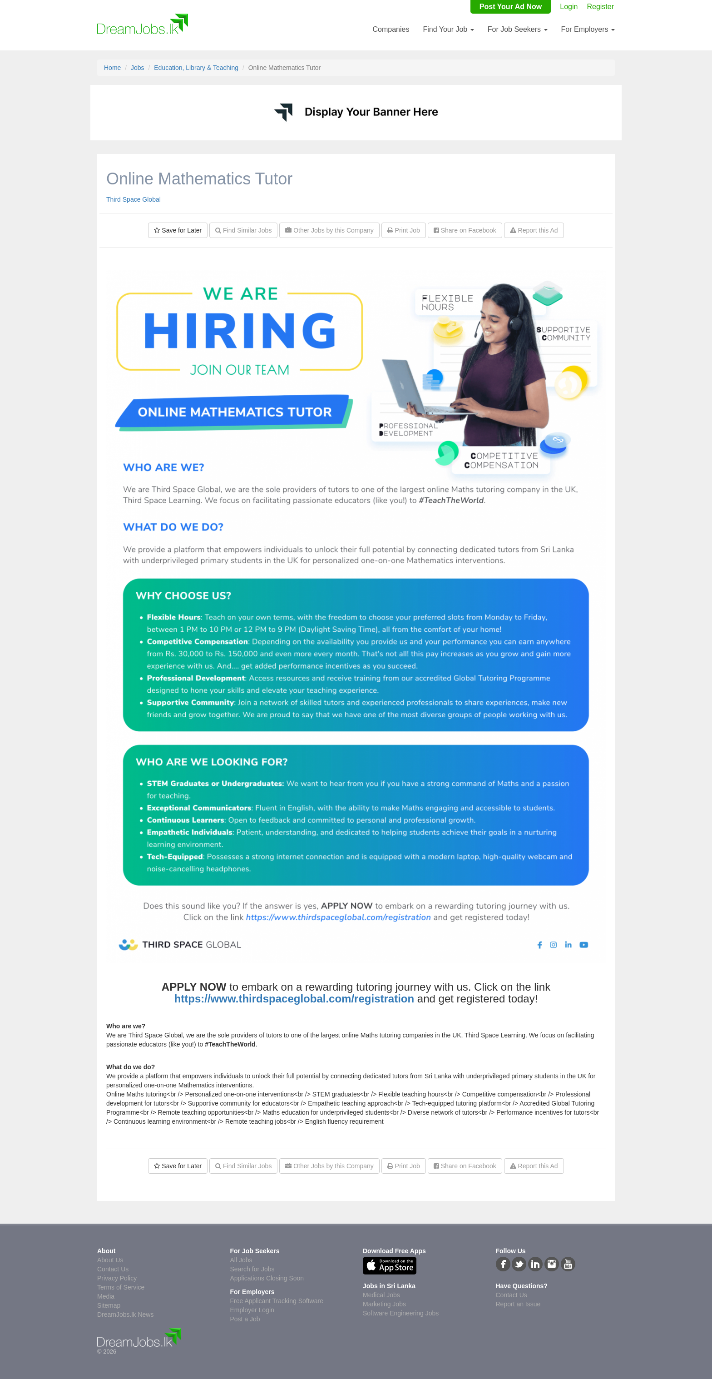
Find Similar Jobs (243, 230)
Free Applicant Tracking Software (276, 1301)
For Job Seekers (518, 29)
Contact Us (113, 1269)
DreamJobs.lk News (125, 1314)
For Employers (588, 29)
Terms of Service (120, 1287)
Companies (390, 29)
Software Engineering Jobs (401, 1313)
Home (112, 67)
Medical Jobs (381, 1295)
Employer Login (252, 1310)
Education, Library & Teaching (196, 67)
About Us (110, 1260)
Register (600, 6)
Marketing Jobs (384, 1304)
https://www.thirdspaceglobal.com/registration (294, 998)
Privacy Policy (117, 1278)
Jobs (137, 67)
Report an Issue (518, 1304)
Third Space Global (133, 199)
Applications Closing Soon (267, 1278)
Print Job (403, 230)
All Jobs (241, 1260)
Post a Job (245, 1319)
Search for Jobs (252, 1269)
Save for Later (178, 230)
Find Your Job (448, 29)
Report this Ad (534, 230)
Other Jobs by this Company (329, 230)
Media (105, 1296)
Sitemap (108, 1305)
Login (569, 6)
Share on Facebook (465, 230)
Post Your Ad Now (511, 6)
